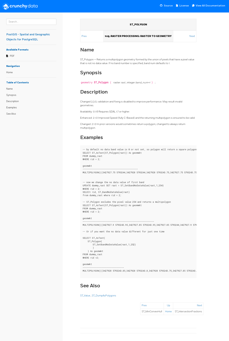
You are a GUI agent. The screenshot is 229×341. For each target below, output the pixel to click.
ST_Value (85, 295)
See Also (11, 113)
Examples (11, 107)
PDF (12, 56)
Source (168, 5)
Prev (84, 36)
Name (9, 88)
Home (9, 72)
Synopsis (11, 95)
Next (192, 36)
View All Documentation (210, 5)
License (184, 5)
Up (168, 305)
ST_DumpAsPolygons (104, 295)
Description (12, 101)
